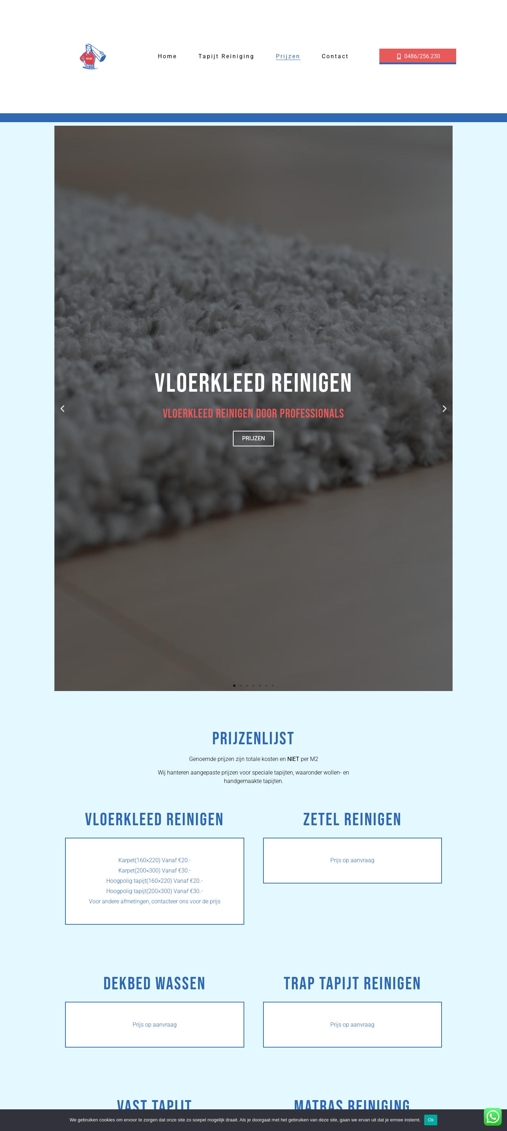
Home (167, 56)
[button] (62, 408)
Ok (431, 1119)
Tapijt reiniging (226, 56)
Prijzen (288, 56)
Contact (335, 56)
